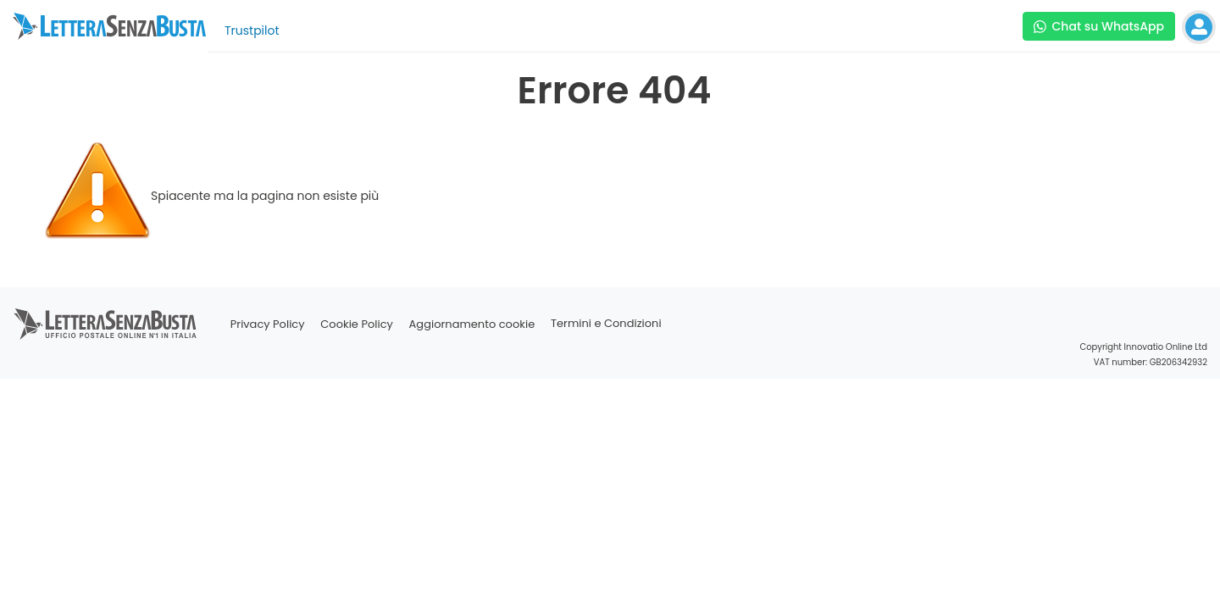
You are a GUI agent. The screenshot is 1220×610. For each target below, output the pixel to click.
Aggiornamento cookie (472, 324)
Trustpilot (252, 30)
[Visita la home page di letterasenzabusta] (109, 26)
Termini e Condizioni (606, 324)
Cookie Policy (356, 324)
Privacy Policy (267, 324)
